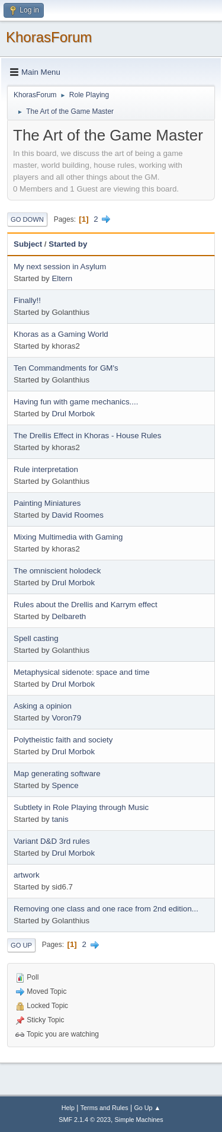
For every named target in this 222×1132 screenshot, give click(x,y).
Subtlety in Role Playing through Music (81, 807)
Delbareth (69, 616)
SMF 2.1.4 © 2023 (85, 1119)
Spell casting (36, 638)
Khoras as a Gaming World (61, 334)
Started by (68, 244)
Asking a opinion (43, 705)
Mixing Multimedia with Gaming (68, 536)
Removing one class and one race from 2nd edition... (106, 908)
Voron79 (66, 717)
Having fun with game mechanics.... (76, 401)
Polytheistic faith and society (63, 739)
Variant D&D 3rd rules (52, 841)
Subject (28, 244)
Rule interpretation (46, 469)
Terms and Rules (104, 1107)
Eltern (62, 278)
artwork (27, 874)
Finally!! (27, 300)
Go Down (27, 219)
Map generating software (57, 773)
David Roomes (77, 515)
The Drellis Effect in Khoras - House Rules (87, 435)
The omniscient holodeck (57, 570)
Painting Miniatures (47, 503)
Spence (65, 785)
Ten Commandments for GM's (66, 367)
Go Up (21, 945)
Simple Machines (139, 1119)
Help (68, 1107)
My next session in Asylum (60, 266)
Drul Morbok (73, 413)
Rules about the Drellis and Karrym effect (85, 604)
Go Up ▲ (147, 1107)
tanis (60, 819)
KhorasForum (49, 37)
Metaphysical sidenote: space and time (82, 672)
